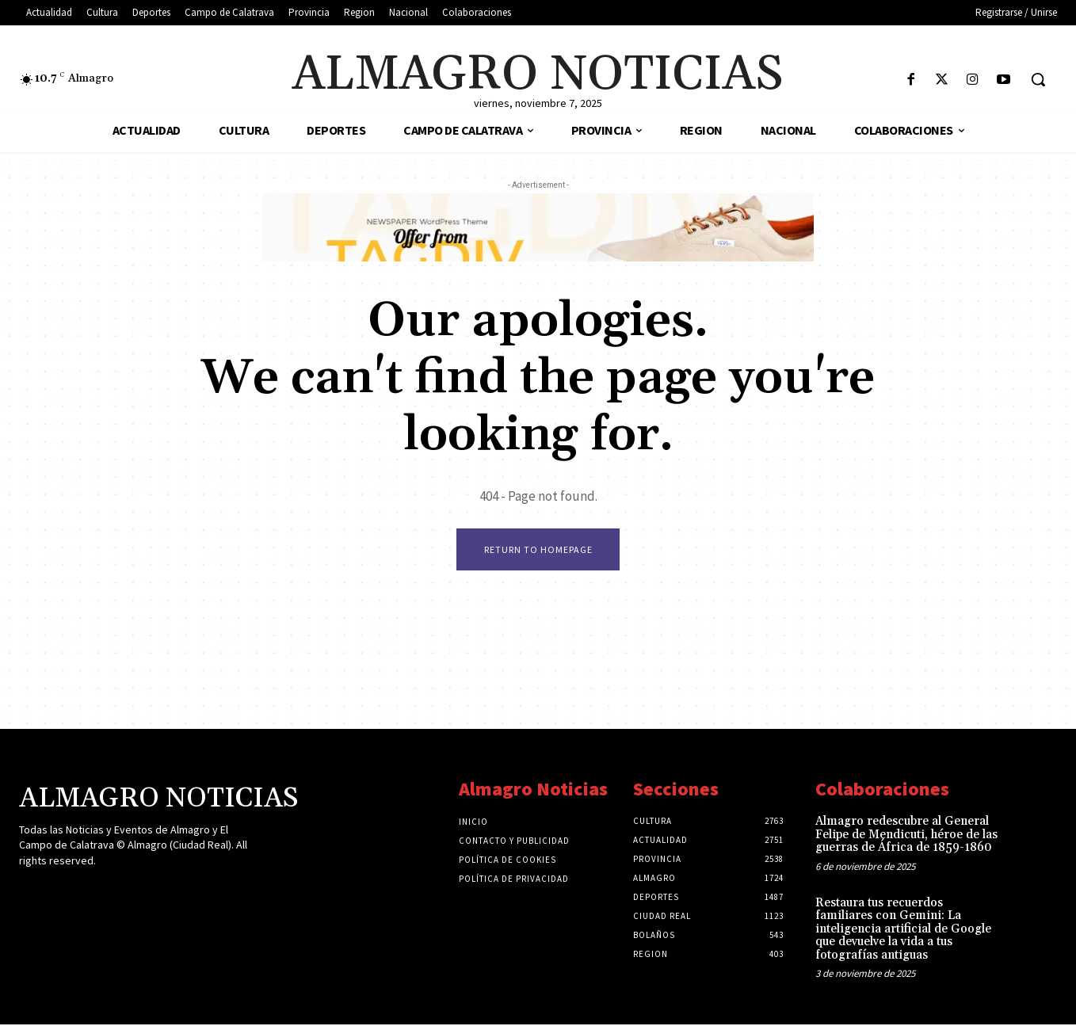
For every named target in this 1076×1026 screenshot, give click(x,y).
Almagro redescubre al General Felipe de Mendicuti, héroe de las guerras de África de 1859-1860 (906, 835)
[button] (1038, 79)
